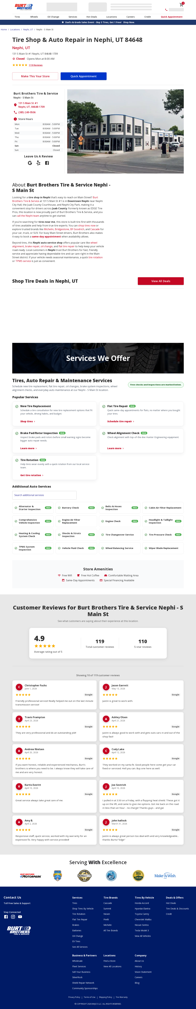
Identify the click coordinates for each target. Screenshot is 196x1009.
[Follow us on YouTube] (20, 916)
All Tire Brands (111, 930)
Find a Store (109, 960)
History (138, 966)
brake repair (32, 246)
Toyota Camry (142, 913)
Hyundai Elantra (142, 908)
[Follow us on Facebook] (6, 916)
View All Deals (160, 281)
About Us (139, 960)
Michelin (49, 229)
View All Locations (112, 966)
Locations (111, 16)
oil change (47, 246)
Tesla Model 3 (142, 930)
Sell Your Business (81, 971)
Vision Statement (143, 971)
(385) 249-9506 (27, 112)
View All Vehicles (143, 935)
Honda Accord (142, 903)
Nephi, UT (28, 29)
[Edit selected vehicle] (121, 7)
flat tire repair (67, 246)
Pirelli (106, 919)
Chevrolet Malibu (143, 919)
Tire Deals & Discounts (177, 908)
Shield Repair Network (83, 982)
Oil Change (53, 16)
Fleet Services (79, 966)
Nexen (107, 913)
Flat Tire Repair (79, 919)
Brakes (75, 924)
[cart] (181, 5)
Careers (130, 16)
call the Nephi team (28, 215)
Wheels (34, 16)
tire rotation (96, 257)
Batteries (76, 930)
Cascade (95, 229)
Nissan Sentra (142, 924)
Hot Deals (92, 16)
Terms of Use (89, 997)
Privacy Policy (74, 997)
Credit (147, 16)
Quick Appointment (172, 16)
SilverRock (77, 977)
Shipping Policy (105, 997)
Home (4, 29)
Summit (107, 908)
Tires (17, 16)
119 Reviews (36, 65)
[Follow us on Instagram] (13, 916)
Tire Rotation (78, 913)
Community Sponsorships (85, 988)
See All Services (80, 946)
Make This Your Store (35, 76)
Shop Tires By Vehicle (83, 908)
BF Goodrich (77, 229)
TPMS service (23, 261)
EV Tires (76, 941)
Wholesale (77, 960)
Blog (137, 982)
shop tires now (86, 225)
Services (73, 16)
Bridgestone (62, 229)
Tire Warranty (122, 997)
